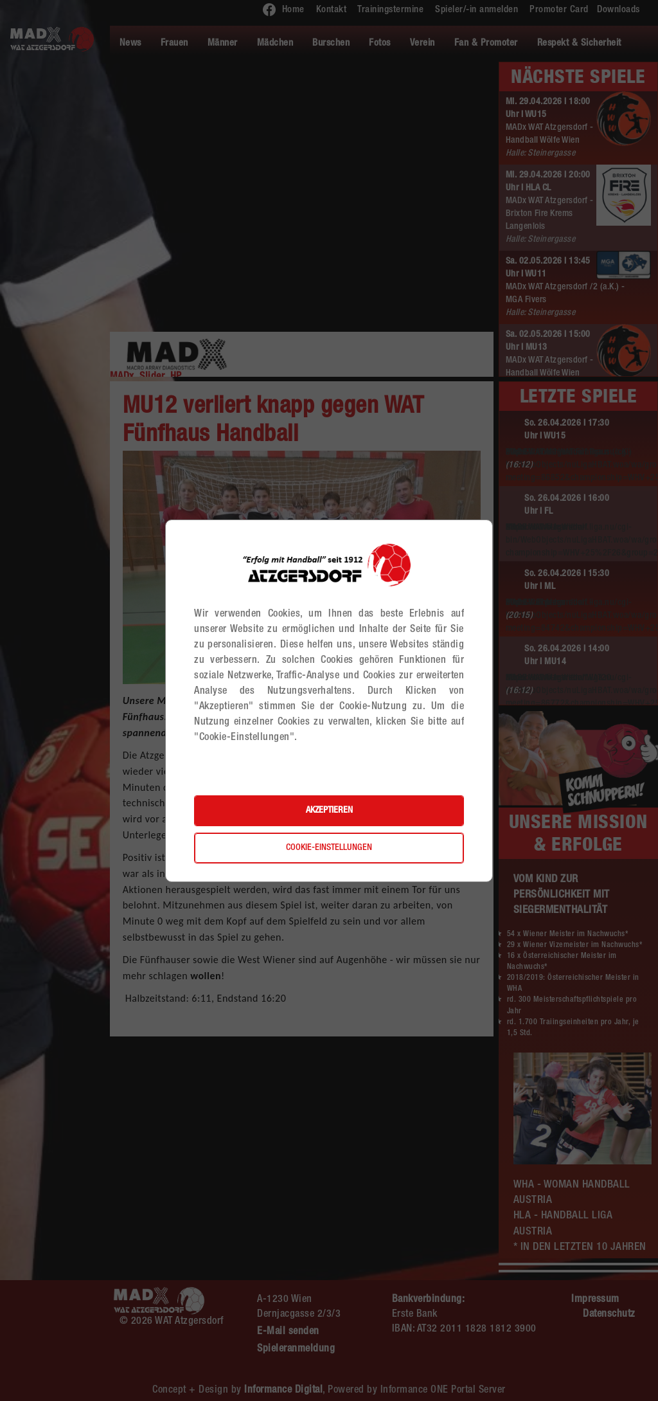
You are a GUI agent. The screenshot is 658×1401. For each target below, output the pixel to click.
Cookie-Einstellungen (329, 848)
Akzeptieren (329, 810)
